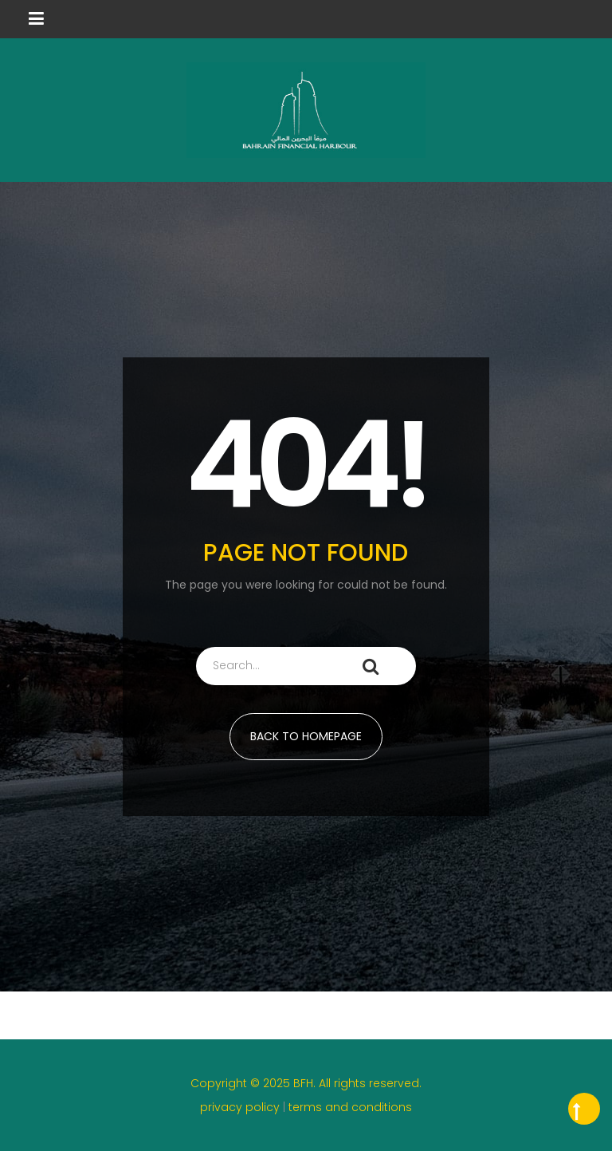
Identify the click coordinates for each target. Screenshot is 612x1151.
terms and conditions (350, 1107)
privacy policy (241, 1107)
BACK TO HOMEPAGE (306, 736)
